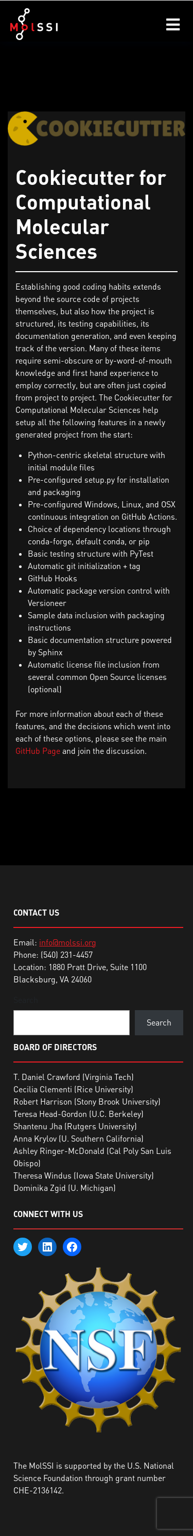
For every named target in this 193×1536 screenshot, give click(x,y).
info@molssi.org (67, 942)
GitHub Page (37, 751)
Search (25, 1000)
